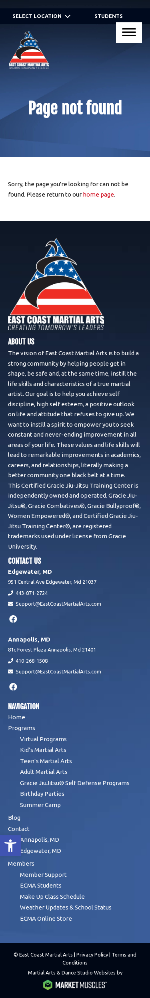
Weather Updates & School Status (66, 907)
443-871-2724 (32, 593)
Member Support (43, 874)
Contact (19, 828)
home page (98, 194)
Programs (21, 727)
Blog (14, 817)
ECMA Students (41, 885)
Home (16, 717)
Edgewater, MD (40, 850)
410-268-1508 (32, 660)
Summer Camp (40, 804)
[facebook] (13, 619)
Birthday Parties (42, 793)
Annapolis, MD (39, 839)
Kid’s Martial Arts (43, 749)
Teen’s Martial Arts (46, 761)
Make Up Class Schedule (52, 896)
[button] (10, 845)
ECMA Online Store (46, 918)
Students (108, 16)
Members (21, 863)
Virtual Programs (43, 739)
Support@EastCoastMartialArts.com (58, 603)
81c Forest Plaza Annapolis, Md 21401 (52, 649)
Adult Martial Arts (44, 771)
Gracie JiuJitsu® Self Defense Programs (75, 783)
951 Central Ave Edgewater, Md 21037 (52, 582)
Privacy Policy (92, 954)
